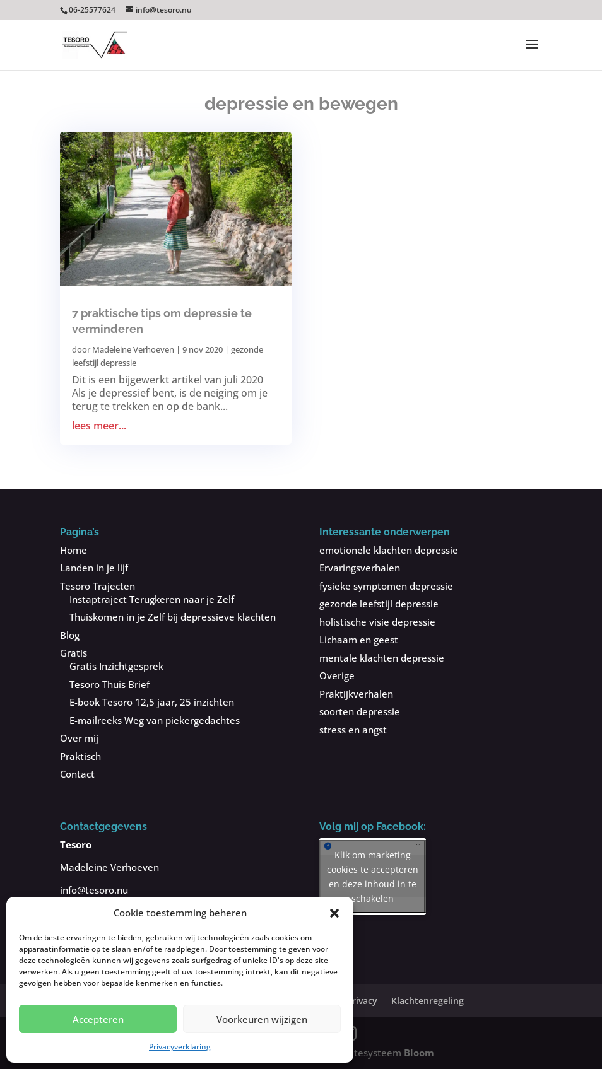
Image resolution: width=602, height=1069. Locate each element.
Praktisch (80, 756)
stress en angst (353, 729)
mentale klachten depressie (381, 657)
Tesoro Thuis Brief (109, 684)
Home (73, 550)
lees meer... (99, 426)
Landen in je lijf (94, 567)
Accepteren (98, 1019)
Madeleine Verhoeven (133, 349)
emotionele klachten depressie (388, 550)
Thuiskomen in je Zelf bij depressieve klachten (172, 616)
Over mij (79, 738)
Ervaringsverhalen (359, 567)
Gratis (73, 652)
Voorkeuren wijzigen (261, 1019)
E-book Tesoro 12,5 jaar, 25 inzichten (151, 702)
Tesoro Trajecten (97, 586)
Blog (70, 635)
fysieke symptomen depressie (386, 586)
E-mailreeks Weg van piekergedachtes (154, 720)
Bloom (419, 1052)
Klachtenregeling (427, 1001)
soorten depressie (359, 711)
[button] (334, 913)
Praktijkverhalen (356, 693)
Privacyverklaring (180, 1046)
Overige (337, 675)
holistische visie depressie (377, 622)
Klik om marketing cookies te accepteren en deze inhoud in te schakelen (372, 876)
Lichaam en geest (358, 639)
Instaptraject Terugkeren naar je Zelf (151, 599)
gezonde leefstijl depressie (379, 603)
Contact (77, 774)
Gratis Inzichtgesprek (116, 666)
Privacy (361, 1001)
